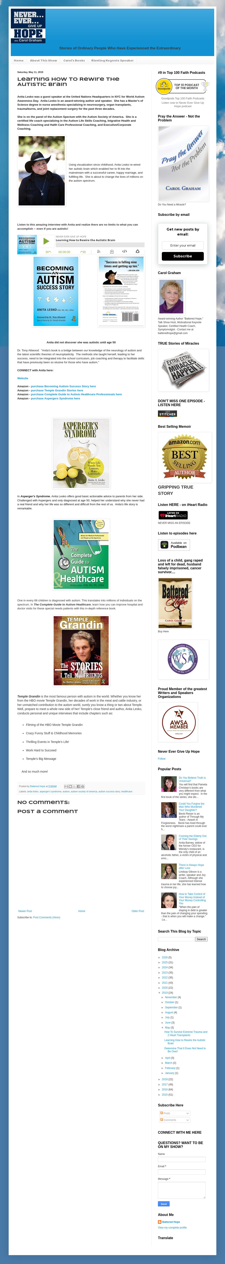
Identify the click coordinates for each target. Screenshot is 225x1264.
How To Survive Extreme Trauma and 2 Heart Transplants (185, 1033)
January (170, 1073)
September (171, 1007)
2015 (165, 1094)
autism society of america (84, 791)
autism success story (109, 791)
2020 (165, 987)
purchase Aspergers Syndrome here (55, 398)
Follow (162, 758)
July (167, 1017)
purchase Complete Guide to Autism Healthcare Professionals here (76, 394)
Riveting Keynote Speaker (112, 60)
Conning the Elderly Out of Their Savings (192, 838)
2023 (165, 972)
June (168, 1022)
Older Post (138, 911)
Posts (165, 1113)
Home (19, 60)
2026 (165, 957)
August (169, 1012)
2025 (165, 962)
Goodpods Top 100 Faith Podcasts (182, 98)
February (170, 1068)
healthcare (126, 791)
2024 (165, 967)
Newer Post (25, 911)
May (168, 1027)
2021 (165, 982)
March (169, 1062)
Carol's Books (74, 60)
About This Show (43, 60)
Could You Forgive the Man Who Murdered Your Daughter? (191, 807)
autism (66, 791)
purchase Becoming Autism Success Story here (63, 386)
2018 (165, 1079)
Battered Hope (171, 1222)
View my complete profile (172, 1227)
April (168, 1057)
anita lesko (33, 791)
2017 (165, 1084)
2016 (165, 1089)
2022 (165, 977)
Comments (168, 1120)
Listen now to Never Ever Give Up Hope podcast (183, 104)
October (170, 1002)
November (171, 997)
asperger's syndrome (50, 791)
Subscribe (183, 256)
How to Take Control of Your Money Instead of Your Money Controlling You (192, 899)
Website (22, 378)
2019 (165, 992)
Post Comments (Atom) (46, 917)
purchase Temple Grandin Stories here (57, 390)
